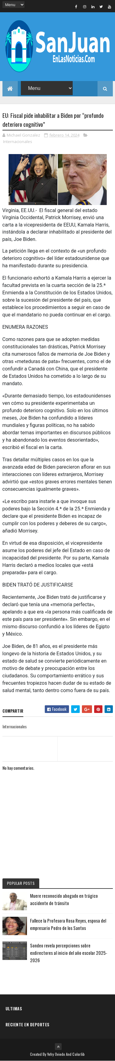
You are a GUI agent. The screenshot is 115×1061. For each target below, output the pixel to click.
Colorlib (78, 1054)
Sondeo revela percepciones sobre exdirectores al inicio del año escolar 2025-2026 (68, 952)
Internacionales (17, 141)
